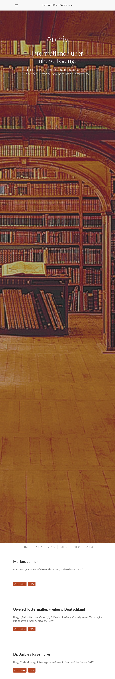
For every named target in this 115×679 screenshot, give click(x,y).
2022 (38, 547)
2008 (76, 547)
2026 (25, 547)
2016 (51, 547)
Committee (19, 584)
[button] (16, 5)
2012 (64, 547)
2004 (89, 547)
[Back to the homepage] (57, 5)
